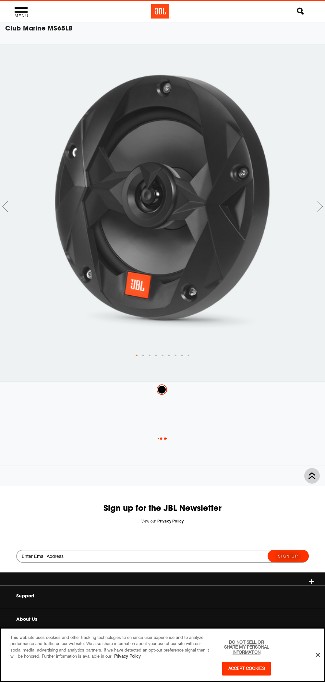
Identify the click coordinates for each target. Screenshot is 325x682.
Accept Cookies (246, 668)
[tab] (136, 355)
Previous (5, 206)
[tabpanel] (162, 198)
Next (320, 206)
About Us (26, 619)
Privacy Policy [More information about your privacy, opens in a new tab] (127, 656)
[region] (162, 655)
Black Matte (162, 390)
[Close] (318, 655)
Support (25, 596)
